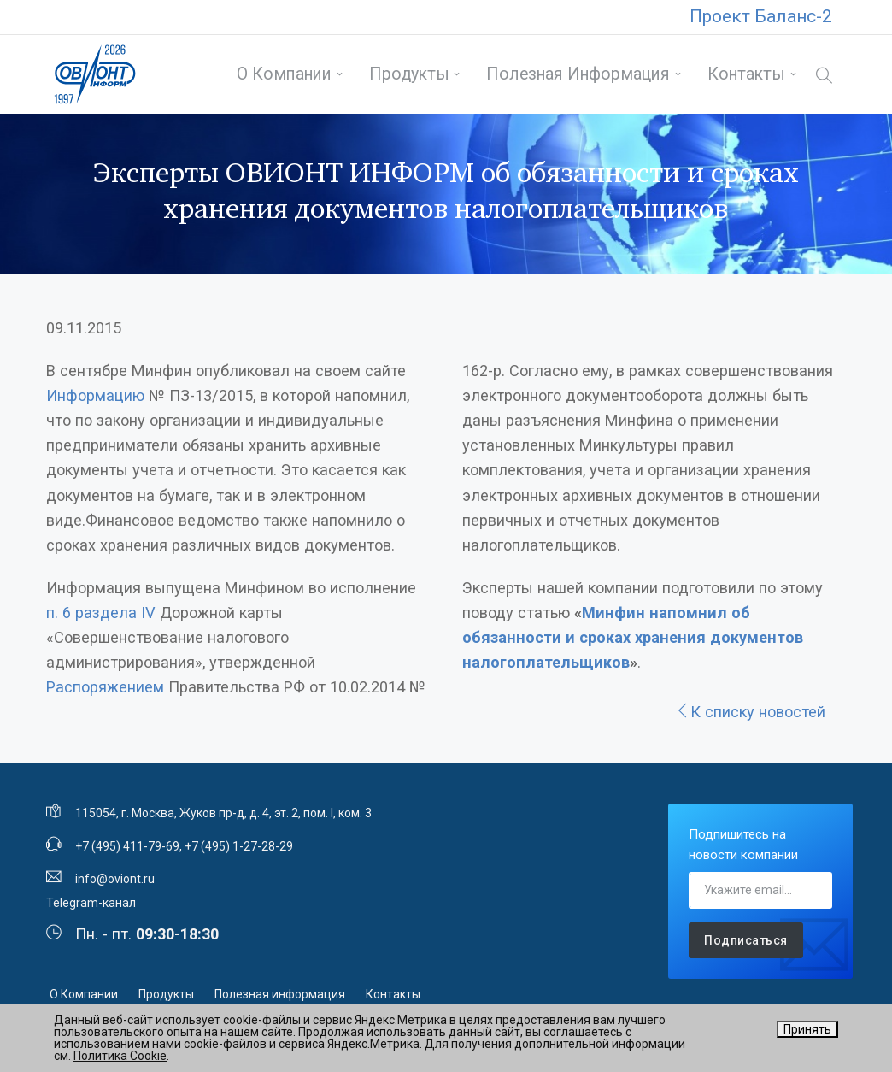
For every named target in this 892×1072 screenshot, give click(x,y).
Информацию (95, 395)
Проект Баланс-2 (761, 16)
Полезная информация (578, 74)
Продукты (409, 74)
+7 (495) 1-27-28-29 (239, 846)
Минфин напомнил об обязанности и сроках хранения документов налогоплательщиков (632, 637)
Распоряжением (105, 687)
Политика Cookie (120, 1056)
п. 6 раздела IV (101, 612)
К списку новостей (750, 712)
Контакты (746, 74)
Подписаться (746, 940)
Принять (807, 1029)
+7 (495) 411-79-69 (127, 846)
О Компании (284, 74)
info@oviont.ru (115, 879)
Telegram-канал (91, 903)
